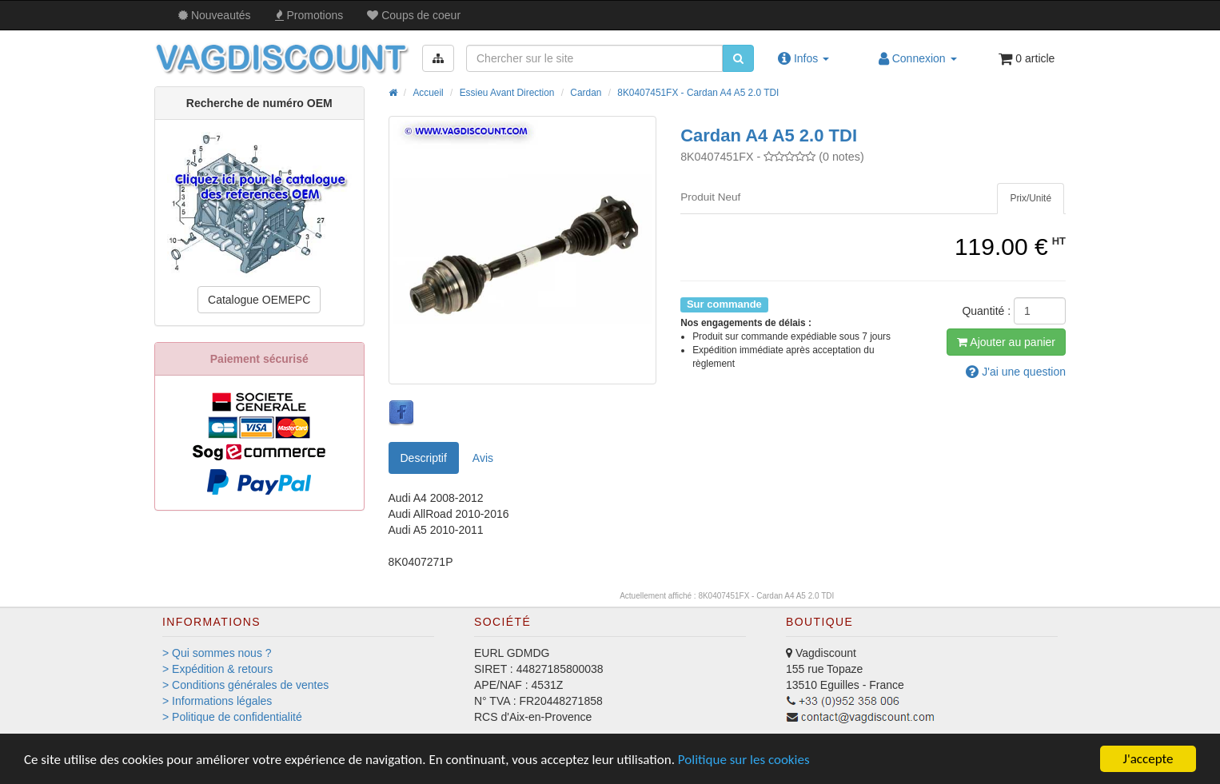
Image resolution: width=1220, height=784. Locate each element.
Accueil (428, 92)
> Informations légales (217, 700)
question (1016, 371)
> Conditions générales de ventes (245, 685)
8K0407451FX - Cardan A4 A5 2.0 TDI (698, 92)
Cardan (585, 92)
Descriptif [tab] (424, 458)
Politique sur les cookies (744, 759)
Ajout (1006, 342)
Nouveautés (214, 15)
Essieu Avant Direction (507, 92)
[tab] (1030, 198)
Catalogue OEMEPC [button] (259, 299)
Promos (309, 15)
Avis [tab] (482, 458)
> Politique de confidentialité (232, 716)
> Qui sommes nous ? (217, 653)
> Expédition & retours (217, 669)
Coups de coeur (413, 15)
